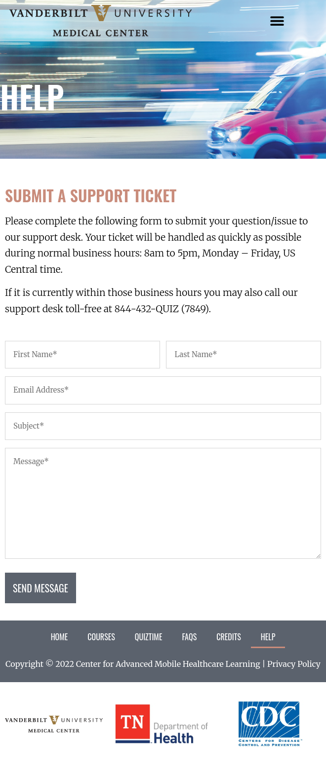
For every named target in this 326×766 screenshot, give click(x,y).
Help (268, 637)
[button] (277, 21)
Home (59, 637)
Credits (228, 637)
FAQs (189, 637)
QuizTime (149, 637)
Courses (101, 637)
